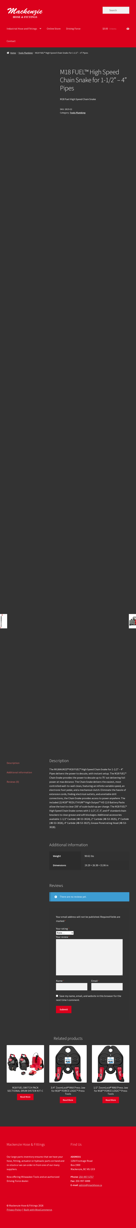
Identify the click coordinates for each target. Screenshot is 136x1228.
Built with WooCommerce (38, 1209)
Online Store (54, 28)
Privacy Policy (14, 1209)
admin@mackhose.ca (90, 1185)
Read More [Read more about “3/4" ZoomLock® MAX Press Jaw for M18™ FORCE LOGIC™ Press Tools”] (68, 1100)
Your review (63, 936)
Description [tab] (13, 763)
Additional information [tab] (19, 772)
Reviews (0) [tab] (13, 781)
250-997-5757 (86, 1176)
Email (95, 980)
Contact (11, 41)
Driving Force (73, 28)
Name (60, 980)
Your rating (63, 928)
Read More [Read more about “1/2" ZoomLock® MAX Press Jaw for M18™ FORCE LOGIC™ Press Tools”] (111, 1100)
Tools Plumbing (25, 52)
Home (13, 52)
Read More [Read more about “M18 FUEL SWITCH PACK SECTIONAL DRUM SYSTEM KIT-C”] (25, 1096)
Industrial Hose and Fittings (22, 28)
